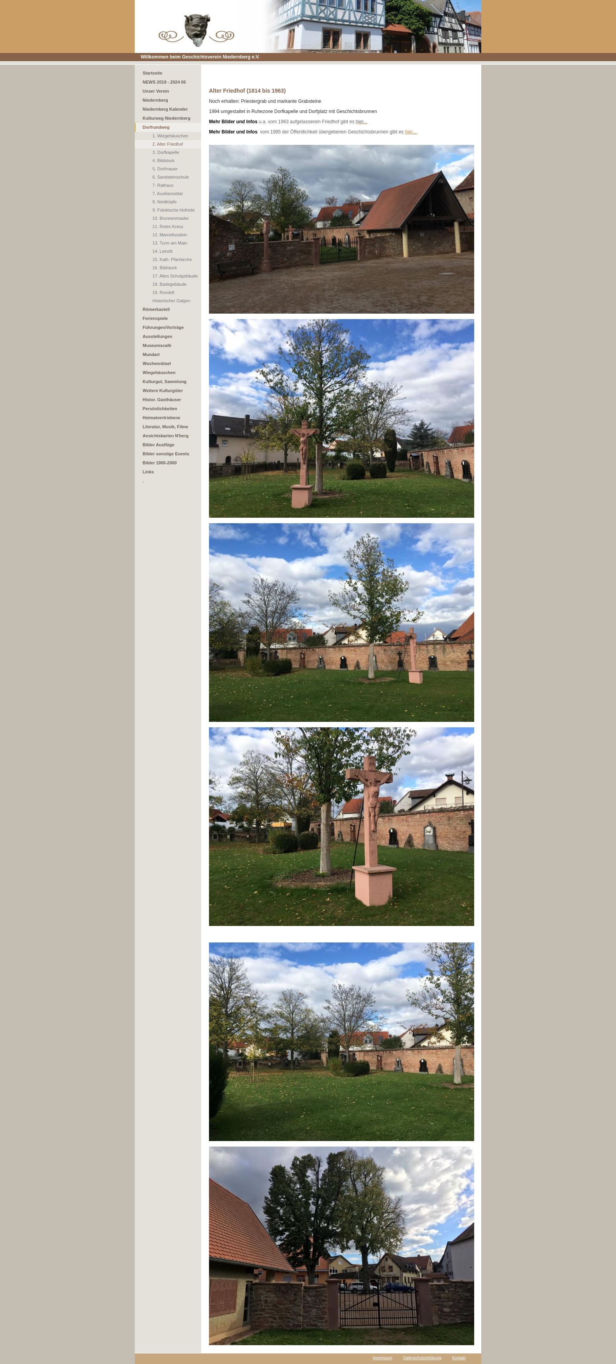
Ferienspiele (155, 318)
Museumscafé (157, 345)
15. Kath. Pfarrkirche (172, 259)
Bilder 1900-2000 (160, 462)
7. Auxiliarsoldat (167, 193)
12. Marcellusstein (169, 234)
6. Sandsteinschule (170, 177)
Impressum (382, 1358)
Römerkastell (156, 309)
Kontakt (459, 1358)
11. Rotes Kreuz (167, 226)
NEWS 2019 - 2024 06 (164, 82)
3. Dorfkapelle (165, 152)
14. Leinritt (162, 251)
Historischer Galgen (171, 300)
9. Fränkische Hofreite (173, 210)
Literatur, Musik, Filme (165, 426)
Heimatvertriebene (161, 417)
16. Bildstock (164, 267)
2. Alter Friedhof (167, 144)
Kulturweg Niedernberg (167, 118)
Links (148, 471)
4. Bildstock (163, 160)
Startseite (152, 73)
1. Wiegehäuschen (170, 135)
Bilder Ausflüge (158, 444)
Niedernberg (155, 100)
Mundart (151, 354)
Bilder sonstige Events (166, 453)
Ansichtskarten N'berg (166, 435)
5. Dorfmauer (165, 168)
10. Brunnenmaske (170, 218)
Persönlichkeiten (160, 408)
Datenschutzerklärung (422, 1358)
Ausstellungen (157, 336)
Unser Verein (156, 91)
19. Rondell (163, 292)
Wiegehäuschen (159, 372)
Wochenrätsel (157, 363)
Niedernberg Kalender (165, 109)
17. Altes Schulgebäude (175, 276)
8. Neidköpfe (164, 201)
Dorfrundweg (156, 127)
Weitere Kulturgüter (163, 390)
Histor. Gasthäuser (162, 399)
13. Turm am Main (169, 243)
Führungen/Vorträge (163, 327)
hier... (411, 132)
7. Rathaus (162, 185)
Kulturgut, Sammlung (165, 381)
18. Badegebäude (169, 284)
